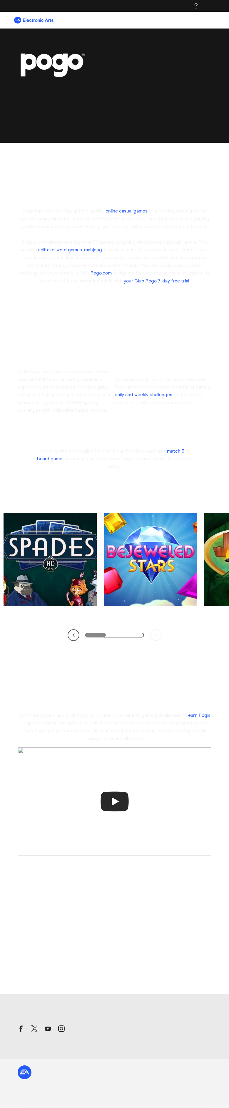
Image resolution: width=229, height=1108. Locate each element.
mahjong (93, 250)
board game (49, 459)
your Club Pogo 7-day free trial (156, 281)
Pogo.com (101, 273)
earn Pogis (199, 715)
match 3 (175, 451)
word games (69, 250)
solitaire (46, 250)
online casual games (127, 211)
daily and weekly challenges (143, 394)
